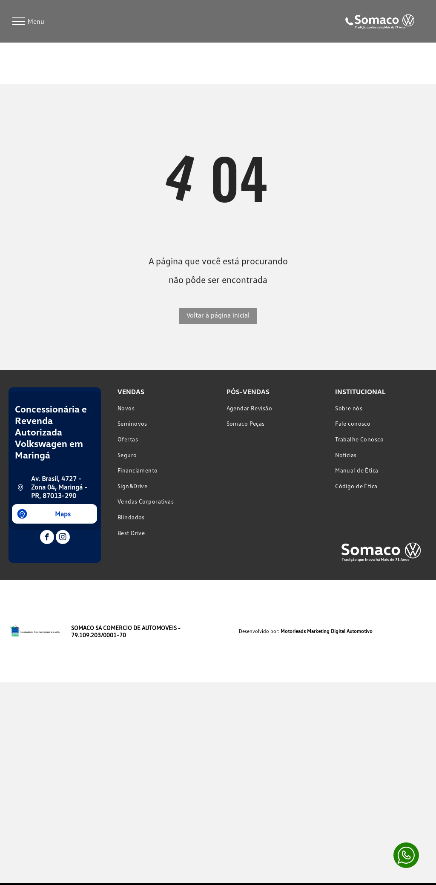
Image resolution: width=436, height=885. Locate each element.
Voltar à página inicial (218, 315)
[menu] (19, 21)
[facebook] (47, 538)
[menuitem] (163, 408)
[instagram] (63, 538)
